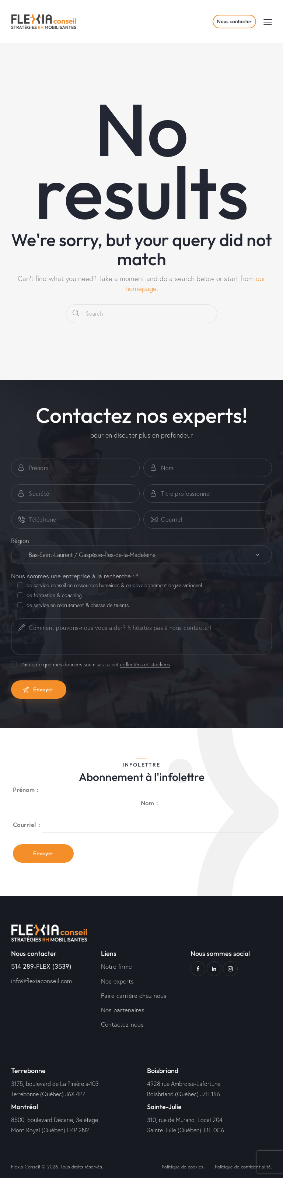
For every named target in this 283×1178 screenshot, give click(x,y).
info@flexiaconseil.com (41, 981)
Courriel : (26, 824)
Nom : (149, 802)
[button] (267, 22)
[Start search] (75, 313)
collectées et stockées (145, 664)
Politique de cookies (182, 1167)
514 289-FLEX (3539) (41, 966)
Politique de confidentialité (243, 1167)
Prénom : (26, 789)
